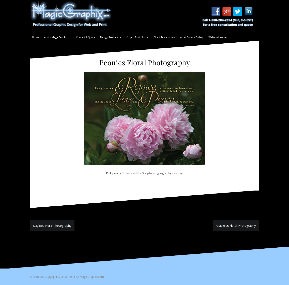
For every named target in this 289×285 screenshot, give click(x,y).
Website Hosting (218, 37)
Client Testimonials (164, 37)
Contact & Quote (85, 37)
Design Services (109, 37)
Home (35, 37)
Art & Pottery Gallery (192, 37)
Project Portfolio (135, 37)
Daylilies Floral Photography (52, 225)
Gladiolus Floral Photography (236, 225)
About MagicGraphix (55, 37)
